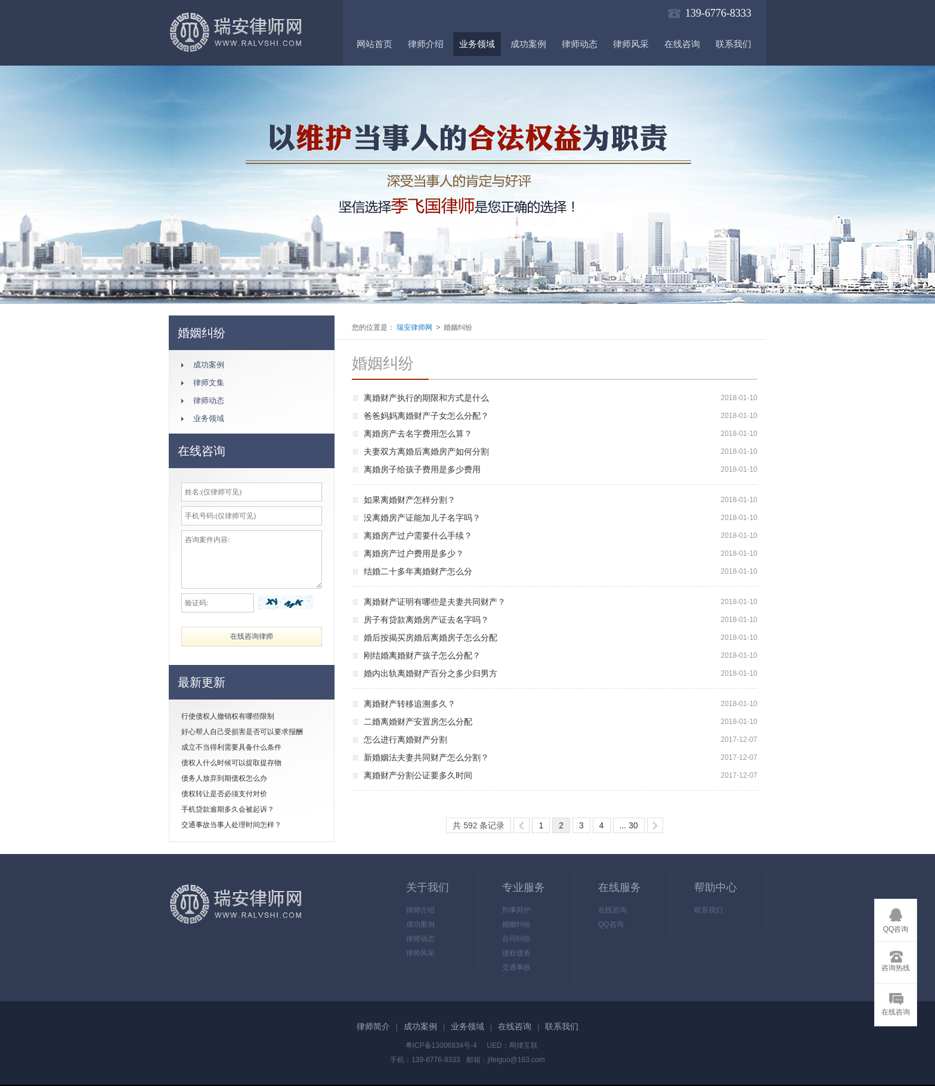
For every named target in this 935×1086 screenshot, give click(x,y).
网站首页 (374, 44)
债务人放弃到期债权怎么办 (224, 778)
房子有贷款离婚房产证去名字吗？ (426, 619)
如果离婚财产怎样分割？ (410, 500)
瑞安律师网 (413, 327)
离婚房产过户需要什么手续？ (418, 535)
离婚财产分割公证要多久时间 (418, 775)
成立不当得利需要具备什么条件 (231, 747)
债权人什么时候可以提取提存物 (231, 763)
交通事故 (516, 967)
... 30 (629, 825)
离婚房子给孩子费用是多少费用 (422, 469)
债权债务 (516, 953)
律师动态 (579, 44)
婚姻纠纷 (516, 924)
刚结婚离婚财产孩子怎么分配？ (422, 655)
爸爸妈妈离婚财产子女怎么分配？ (426, 415)
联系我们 (733, 44)
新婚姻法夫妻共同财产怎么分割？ (426, 757)
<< (521, 825)
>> (655, 825)
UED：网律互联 (512, 1045)
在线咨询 (682, 44)
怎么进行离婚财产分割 (405, 739)
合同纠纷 (516, 939)
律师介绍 (426, 44)
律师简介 (373, 1026)
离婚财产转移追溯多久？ (410, 703)
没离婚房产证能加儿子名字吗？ (422, 517)
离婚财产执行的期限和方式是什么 (426, 398)
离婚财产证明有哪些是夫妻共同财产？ (435, 602)
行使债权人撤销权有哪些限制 (227, 716)
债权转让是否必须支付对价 (224, 794)
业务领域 (477, 44)
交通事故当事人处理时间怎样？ (231, 825)
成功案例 (528, 44)
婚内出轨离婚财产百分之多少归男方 (430, 673)
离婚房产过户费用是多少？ (414, 553)
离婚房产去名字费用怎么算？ (418, 433)
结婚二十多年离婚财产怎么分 (418, 571)
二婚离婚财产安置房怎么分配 (418, 721)
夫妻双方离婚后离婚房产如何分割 (426, 451)
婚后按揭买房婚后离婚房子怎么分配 (430, 637)
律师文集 (208, 382)
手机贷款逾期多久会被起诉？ (227, 809)
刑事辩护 (516, 910)
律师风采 (631, 44)
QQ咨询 (611, 924)
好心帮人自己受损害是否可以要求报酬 (242, 732)
